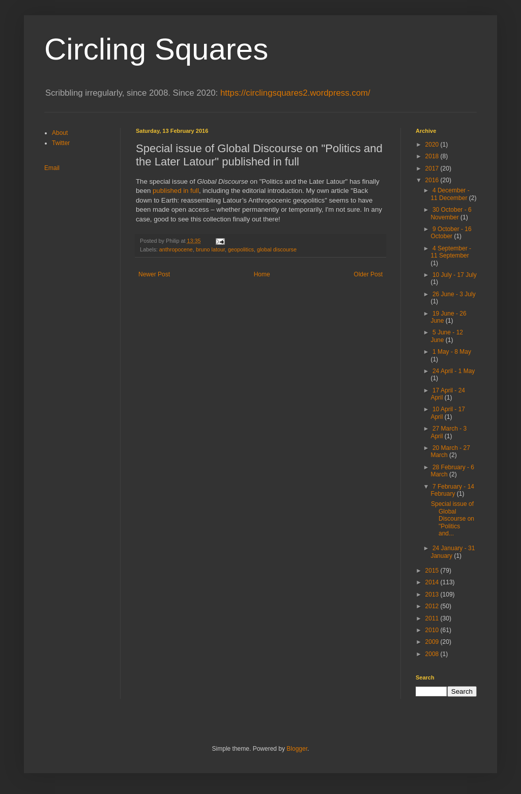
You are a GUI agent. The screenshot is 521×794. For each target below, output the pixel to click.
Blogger (296, 748)
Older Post (368, 274)
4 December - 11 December (449, 194)
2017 (433, 168)
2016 (433, 180)
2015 (433, 570)
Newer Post (154, 274)
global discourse (277, 249)
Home (262, 274)
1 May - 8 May (451, 351)
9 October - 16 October (450, 232)
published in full (176, 190)
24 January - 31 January (452, 552)
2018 (433, 156)
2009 (433, 641)
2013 (433, 594)
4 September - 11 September (450, 252)
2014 (433, 582)
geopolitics (241, 249)
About (60, 132)
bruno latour (210, 249)
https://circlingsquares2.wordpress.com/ (295, 93)
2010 (433, 630)
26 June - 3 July (454, 294)
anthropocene (176, 249)
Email (52, 168)
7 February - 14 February (452, 490)
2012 (433, 606)
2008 (433, 654)
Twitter (61, 143)
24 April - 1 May (453, 371)
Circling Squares (156, 49)
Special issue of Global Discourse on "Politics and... (452, 518)
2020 (433, 144)
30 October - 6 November (450, 213)
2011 (433, 618)
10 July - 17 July (454, 274)
